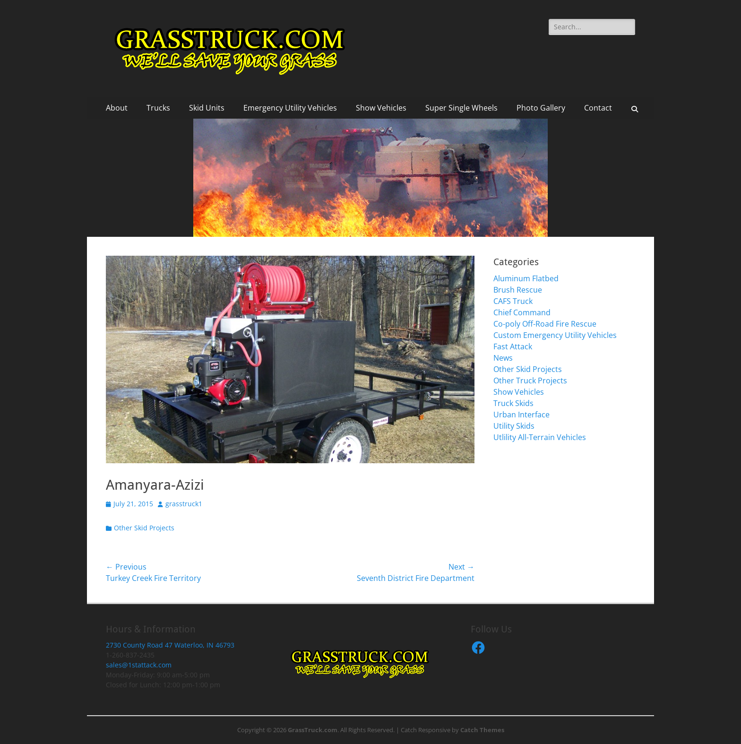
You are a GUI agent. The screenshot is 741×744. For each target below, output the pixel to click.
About (117, 108)
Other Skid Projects (144, 527)
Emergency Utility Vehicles (290, 108)
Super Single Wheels (461, 108)
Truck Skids (513, 403)
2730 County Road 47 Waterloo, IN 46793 (170, 644)
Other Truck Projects (530, 380)
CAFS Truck (513, 301)
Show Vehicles (381, 108)
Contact (598, 108)
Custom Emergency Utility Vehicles (555, 335)
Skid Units (206, 108)
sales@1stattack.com (139, 664)
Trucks (158, 108)
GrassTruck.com (312, 730)
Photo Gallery (541, 108)
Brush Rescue (517, 290)
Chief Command (522, 312)
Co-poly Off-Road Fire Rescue (544, 324)
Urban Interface (521, 414)
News (503, 358)
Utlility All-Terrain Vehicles (539, 437)
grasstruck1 (183, 503)
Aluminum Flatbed (526, 278)
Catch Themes (482, 730)
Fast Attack (512, 346)
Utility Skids (513, 426)
